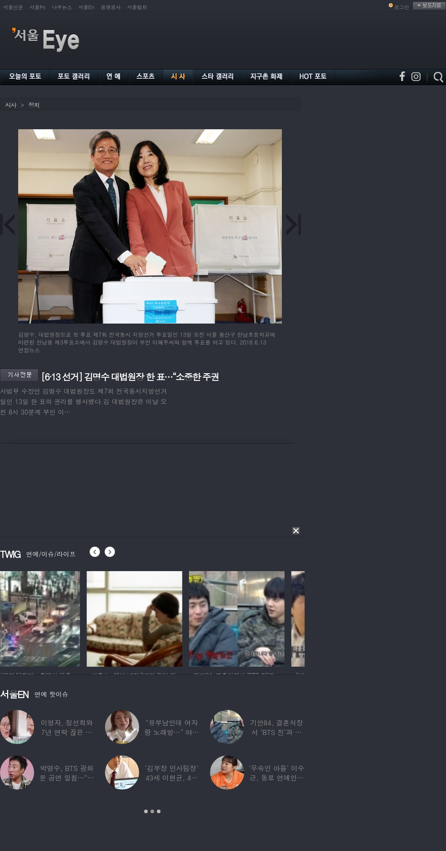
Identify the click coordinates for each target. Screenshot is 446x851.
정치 (33, 105)
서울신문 (13, 7)
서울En (86, 7)
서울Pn (37, 7)
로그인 (401, 7)
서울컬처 (137, 7)
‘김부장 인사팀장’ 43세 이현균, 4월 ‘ (171, 777)
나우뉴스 (62, 7)
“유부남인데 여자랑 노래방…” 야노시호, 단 (171, 732)
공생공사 (111, 7)
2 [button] (152, 811)
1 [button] (146, 811)
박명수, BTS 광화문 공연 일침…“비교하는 (66, 777)
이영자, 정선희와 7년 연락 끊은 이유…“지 (67, 732)
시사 (10, 105)
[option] (47, 617)
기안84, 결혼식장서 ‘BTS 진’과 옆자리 (276, 732)
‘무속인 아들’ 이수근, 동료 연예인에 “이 (276, 777)
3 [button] (158, 811)
